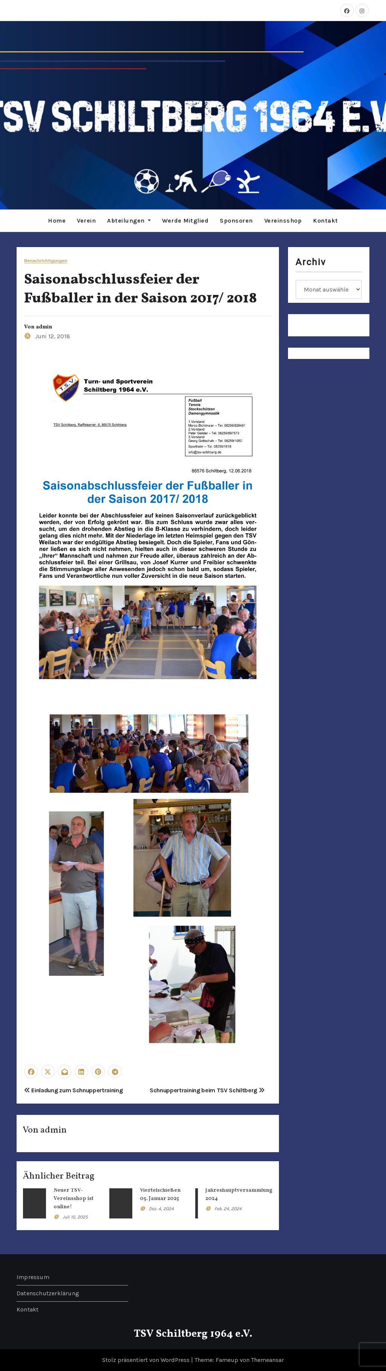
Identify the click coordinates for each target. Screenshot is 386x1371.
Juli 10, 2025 (75, 1217)
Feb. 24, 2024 (228, 1208)
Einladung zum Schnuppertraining (73, 1090)
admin (44, 327)
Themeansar (267, 1359)
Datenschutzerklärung (48, 1293)
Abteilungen (129, 220)
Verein (86, 220)
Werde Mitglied (185, 220)
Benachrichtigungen (45, 260)
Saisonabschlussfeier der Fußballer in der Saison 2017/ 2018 (140, 289)
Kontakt (325, 220)
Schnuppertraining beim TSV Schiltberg (207, 1090)
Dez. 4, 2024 (161, 1208)
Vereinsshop (283, 220)
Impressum (33, 1277)
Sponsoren (236, 220)
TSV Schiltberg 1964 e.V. (193, 1334)
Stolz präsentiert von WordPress (146, 1359)
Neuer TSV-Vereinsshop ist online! (73, 1199)
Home (57, 220)
